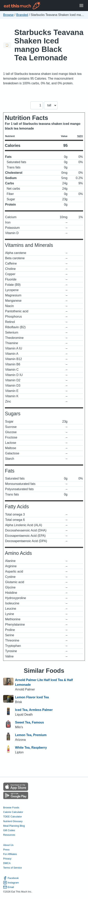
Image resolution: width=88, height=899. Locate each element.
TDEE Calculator (12, 816)
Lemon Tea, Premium (31, 735)
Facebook (11, 878)
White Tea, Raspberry (31, 747)
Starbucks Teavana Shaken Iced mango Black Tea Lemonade (48, 45)
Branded (22, 15)
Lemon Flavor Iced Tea (32, 697)
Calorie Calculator (13, 812)
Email (8, 887)
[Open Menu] (81, 5)
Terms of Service (12, 867)
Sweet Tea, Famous (29, 722)
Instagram (11, 882)
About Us (8, 845)
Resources (9, 834)
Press (6, 849)
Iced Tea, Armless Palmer (34, 709)
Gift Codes (9, 830)
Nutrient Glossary (13, 821)
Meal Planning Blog (14, 825)
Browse (8, 15)
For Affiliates (10, 854)
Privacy (7, 858)
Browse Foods (11, 807)
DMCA (7, 863)
